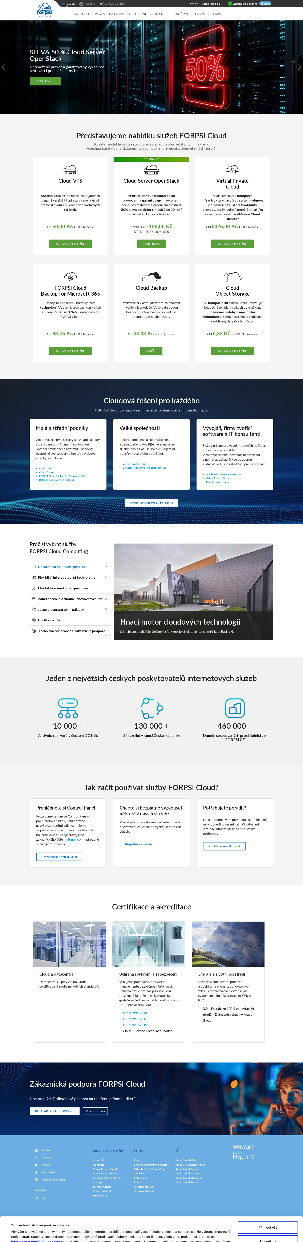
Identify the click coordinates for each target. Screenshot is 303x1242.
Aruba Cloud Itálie (185, 1160)
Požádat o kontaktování (224, 846)
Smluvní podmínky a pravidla (150, 1164)
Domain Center (102, 1186)
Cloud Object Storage (218, 481)
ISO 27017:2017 (135, 1019)
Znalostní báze (95, 1111)
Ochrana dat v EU (144, 1186)
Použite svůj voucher (50, 1179)
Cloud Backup (47, 472)
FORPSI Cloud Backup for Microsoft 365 (62, 476)
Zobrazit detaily (23, 1233)
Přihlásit (45, 1164)
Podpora (46, 1157)
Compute (98, 1164)
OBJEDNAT (151, 244)
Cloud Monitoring (103, 1191)
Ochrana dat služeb (145, 1191)
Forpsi (137, 1160)
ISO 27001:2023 (135, 1013)
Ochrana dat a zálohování (107, 1177)
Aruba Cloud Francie (187, 1169)
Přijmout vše (267, 1203)
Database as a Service (105, 1173)
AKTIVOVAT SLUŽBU (70, 244)
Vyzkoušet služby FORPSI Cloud (151, 502)
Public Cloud (78, 14)
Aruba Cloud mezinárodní (190, 1164)
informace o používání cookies (35, 1217)
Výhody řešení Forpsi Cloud (150, 1169)
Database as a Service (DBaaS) (56, 479)
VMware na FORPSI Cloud (115, 14)
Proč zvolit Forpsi (190, 14)
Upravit (268, 1216)
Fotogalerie (141, 1177)
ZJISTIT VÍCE (45, 81)
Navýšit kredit (48, 1172)
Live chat (46, 1150)
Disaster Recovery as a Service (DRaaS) (145, 467)
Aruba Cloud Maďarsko (188, 1177)
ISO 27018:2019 (135, 1025)
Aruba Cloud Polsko (187, 1182)
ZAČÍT (151, 351)
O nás (216, 14)
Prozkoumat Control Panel (59, 856)
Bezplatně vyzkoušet (139, 844)
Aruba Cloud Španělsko (188, 1173)
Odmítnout (268, 1230)
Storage (97, 1182)
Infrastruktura (155, 14)
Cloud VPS (45, 468)
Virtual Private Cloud (134, 463)
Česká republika (213, 4)
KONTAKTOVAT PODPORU (54, 1111)
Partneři (138, 1182)
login (267, 3)
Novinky (139, 1173)
